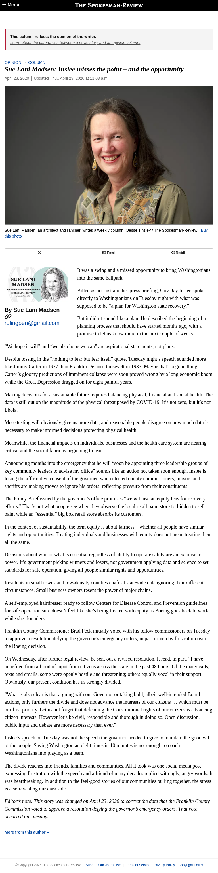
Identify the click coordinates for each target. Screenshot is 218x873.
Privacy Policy (164, 865)
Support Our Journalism (103, 865)
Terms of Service (137, 865)
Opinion (13, 62)
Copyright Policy (190, 865)
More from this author (25, 832)
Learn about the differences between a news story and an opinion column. (75, 42)
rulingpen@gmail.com (32, 323)
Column (36, 62)
